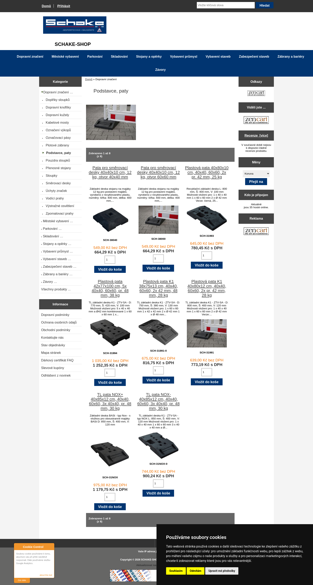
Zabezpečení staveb (254, 56)
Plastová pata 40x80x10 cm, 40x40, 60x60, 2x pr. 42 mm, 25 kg (207, 172)
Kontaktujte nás (52, 337)
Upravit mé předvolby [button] (221, 570)
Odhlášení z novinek (56, 375)
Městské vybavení (65, 56)
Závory (160, 69)
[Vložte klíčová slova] (226, 5)
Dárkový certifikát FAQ (57, 360)
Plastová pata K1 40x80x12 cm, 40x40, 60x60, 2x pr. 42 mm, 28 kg (206, 288)
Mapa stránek (51, 352)
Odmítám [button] (195, 570)
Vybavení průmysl (183, 56)
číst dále (22, 580)
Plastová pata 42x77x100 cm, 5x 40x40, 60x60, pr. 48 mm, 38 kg (110, 288)
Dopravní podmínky (55, 315)
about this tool (46, 575)
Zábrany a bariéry (290, 56)
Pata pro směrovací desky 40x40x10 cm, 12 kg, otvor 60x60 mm (158, 172)
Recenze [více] (256, 135)
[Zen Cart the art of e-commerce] (256, 94)
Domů (46, 6)
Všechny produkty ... (56, 289)
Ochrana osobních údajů (59, 322)
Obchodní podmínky (55, 330)
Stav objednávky (53, 345)
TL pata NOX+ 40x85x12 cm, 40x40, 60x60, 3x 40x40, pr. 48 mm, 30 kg (110, 401)
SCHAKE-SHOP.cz (151, 559)
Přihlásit (63, 6)
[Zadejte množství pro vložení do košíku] (109, 260)
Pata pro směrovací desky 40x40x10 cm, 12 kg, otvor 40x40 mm (110, 172)
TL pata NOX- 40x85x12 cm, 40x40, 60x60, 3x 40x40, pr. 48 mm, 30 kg (158, 401)
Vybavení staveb (218, 56)
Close (50, 547)
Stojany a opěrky (149, 56)
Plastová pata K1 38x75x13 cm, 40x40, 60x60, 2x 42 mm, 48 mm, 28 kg (158, 288)
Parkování (94, 56)
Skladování (119, 56)
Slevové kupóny (52, 368)
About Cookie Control (18, 546)
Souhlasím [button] (176, 570)
